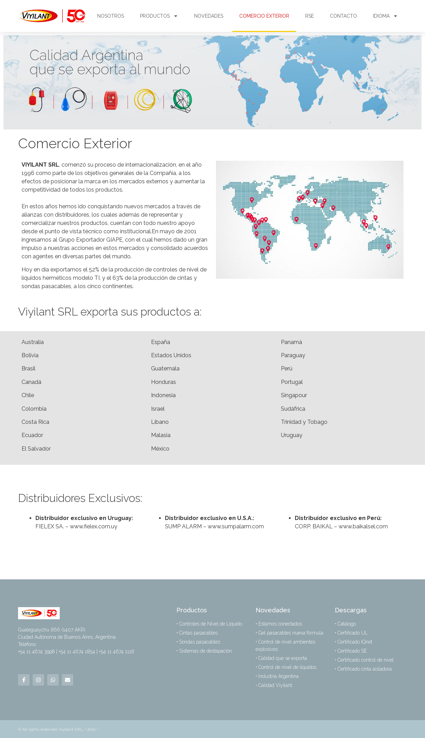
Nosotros (110, 16)
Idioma (385, 16)
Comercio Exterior (264, 16)
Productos (159, 16)
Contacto (343, 16)
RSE (309, 16)
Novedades (208, 16)
